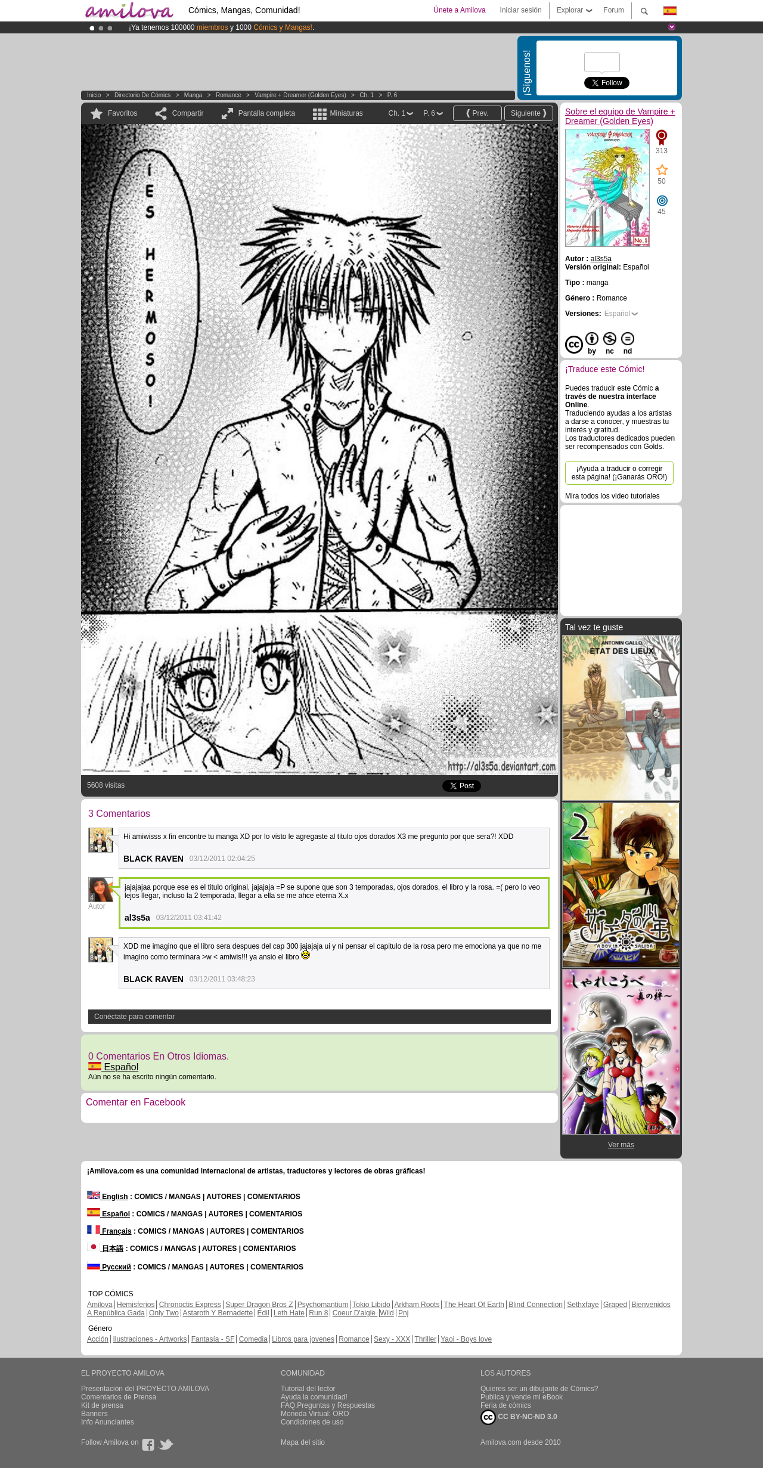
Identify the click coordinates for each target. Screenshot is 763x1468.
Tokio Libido (371, 1304)
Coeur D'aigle (355, 1313)
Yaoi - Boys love (466, 1339)
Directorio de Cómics (142, 95)
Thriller (425, 1339)
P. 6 (392, 95)
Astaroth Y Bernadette (218, 1313)
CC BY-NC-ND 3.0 (518, 1417)
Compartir (188, 113)
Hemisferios (135, 1304)
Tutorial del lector (308, 1389)
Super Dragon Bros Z (259, 1304)
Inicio (94, 95)
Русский (109, 1267)
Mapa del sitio (303, 1442)
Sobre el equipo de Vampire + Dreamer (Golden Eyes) (620, 116)
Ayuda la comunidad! (314, 1397)
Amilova (100, 1304)
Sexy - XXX (392, 1339)
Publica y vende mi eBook (521, 1397)
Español (113, 1067)
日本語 (105, 1248)
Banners (94, 1414)
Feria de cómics (505, 1405)
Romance (228, 95)
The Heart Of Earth (474, 1304)
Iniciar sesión (521, 10)
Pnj (403, 1313)
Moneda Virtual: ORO (315, 1414)
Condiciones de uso (312, 1422)
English (107, 1197)
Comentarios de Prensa (118, 1397)
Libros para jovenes (303, 1339)
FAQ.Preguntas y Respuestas (328, 1405)
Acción (97, 1339)
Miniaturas (346, 113)
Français (109, 1231)
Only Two (164, 1313)
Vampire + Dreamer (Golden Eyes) (300, 95)
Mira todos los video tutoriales (612, 496)
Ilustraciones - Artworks (150, 1339)
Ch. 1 (366, 95)
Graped (615, 1304)
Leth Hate (289, 1313)
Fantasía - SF (213, 1339)
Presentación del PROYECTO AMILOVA (145, 1389)
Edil (263, 1313)
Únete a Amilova (459, 10)
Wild (386, 1313)
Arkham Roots (416, 1304)
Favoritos (122, 113)
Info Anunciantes (107, 1422)
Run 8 (318, 1313)
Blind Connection (535, 1304)
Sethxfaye (582, 1304)
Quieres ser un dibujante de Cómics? (539, 1389)
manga (193, 95)
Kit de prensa (102, 1405)
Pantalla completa (266, 113)
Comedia (253, 1339)
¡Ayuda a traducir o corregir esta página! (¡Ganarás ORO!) (620, 472)
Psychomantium (322, 1304)
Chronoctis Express (190, 1304)
